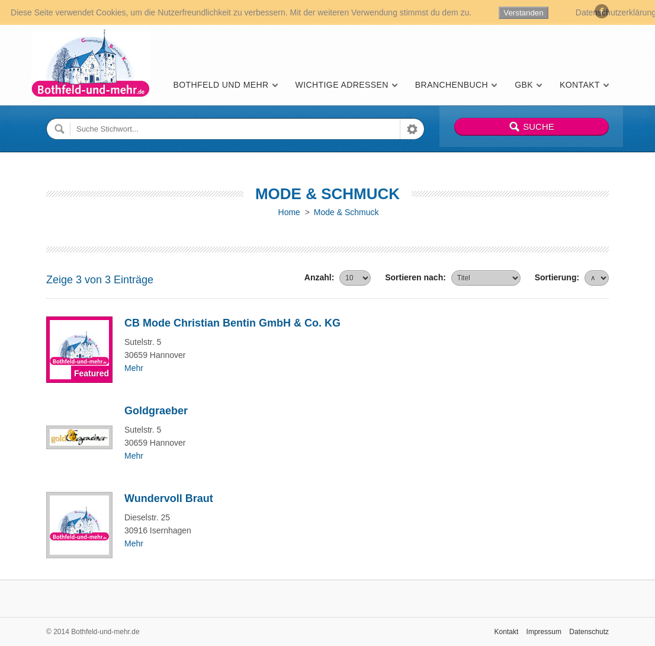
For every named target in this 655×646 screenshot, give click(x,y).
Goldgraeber (156, 411)
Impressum (543, 632)
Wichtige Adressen (342, 84)
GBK (524, 84)
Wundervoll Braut (168, 498)
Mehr (133, 368)
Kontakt (580, 84)
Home (289, 212)
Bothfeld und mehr (220, 84)
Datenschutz (589, 632)
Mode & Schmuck (346, 212)
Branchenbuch (451, 84)
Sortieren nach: (415, 277)
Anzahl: (319, 277)
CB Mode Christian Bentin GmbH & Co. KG (232, 323)
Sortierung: (557, 277)
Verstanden (523, 12)
